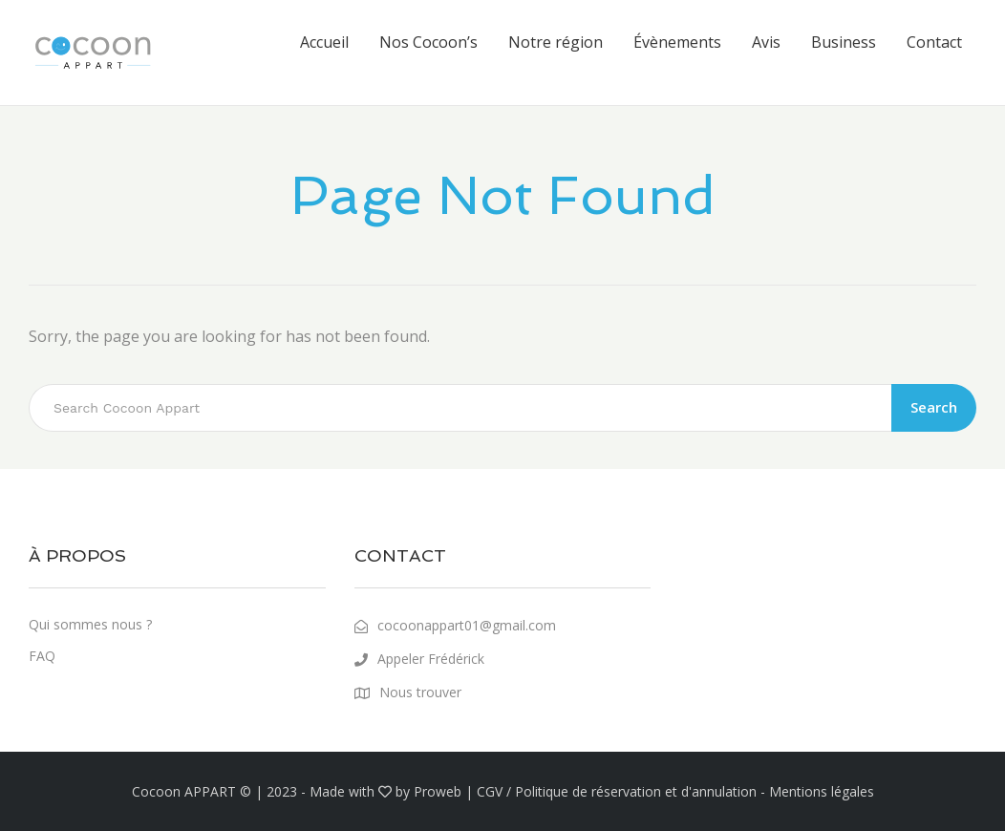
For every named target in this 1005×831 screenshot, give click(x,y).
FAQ (42, 656)
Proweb (437, 791)
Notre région (555, 42)
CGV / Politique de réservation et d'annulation (617, 791)
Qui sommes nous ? (90, 624)
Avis (766, 42)
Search (933, 406)
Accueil (324, 42)
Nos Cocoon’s (428, 42)
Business (843, 42)
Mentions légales (821, 791)
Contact (934, 42)
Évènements (677, 42)
